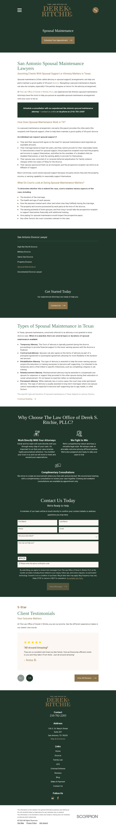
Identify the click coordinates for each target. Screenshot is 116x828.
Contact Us (58, 786)
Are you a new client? (26, 536)
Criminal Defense (58, 769)
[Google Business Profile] (52, 798)
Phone (20, 529)
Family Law (58, 760)
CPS (58, 764)
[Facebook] (58, 798)
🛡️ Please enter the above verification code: (34, 564)
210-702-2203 (58, 715)
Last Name (63, 522)
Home (57, 751)
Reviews (58, 773)
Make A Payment (58, 782)
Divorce (58, 755)
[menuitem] (58, 246)
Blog (58, 777)
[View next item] (29, 678)
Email (62, 529)
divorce (56, 83)
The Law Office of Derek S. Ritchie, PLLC (36, 92)
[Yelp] (63, 798)
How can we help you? (26, 543)
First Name (22, 522)
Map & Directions (58, 739)
